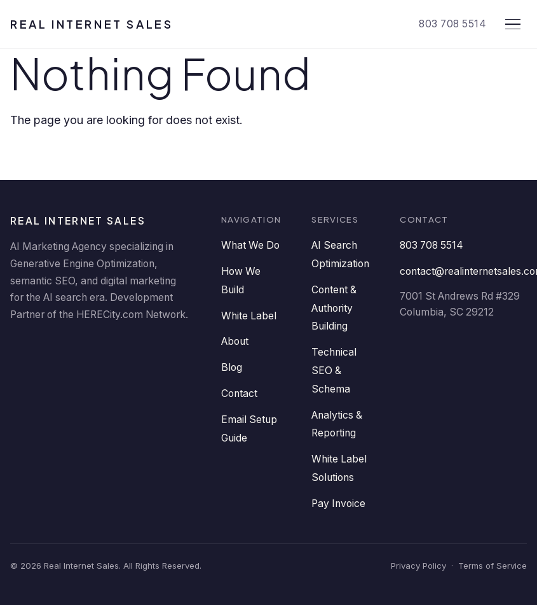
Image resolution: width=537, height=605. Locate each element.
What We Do (250, 245)
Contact (239, 393)
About (234, 341)
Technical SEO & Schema (334, 370)
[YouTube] (139, 348)
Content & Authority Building (334, 308)
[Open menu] (513, 24)
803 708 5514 (452, 24)
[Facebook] (62, 348)
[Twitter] (100, 348)
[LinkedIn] (24, 348)
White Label (248, 316)
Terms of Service (492, 565)
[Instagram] (177, 348)
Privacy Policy (418, 565)
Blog (231, 367)
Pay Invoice (338, 503)
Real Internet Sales (91, 24)
